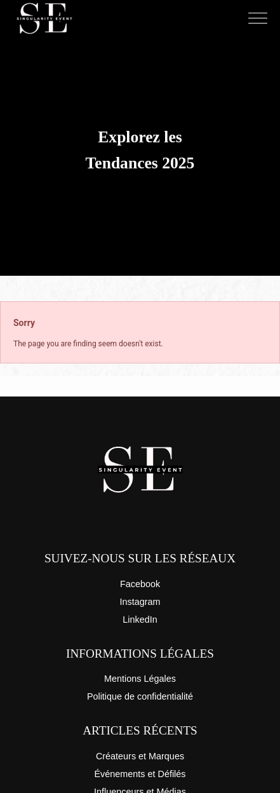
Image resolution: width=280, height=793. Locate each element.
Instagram (140, 602)
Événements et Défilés (140, 774)
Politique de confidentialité (140, 696)
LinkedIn (140, 619)
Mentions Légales (140, 679)
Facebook (140, 584)
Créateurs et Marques (140, 756)
